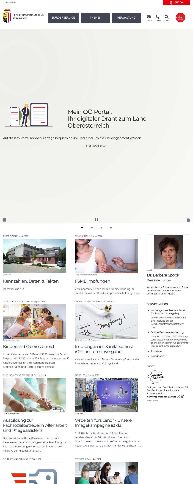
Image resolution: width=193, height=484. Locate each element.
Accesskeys (10, 2)
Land (176, 3)
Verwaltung (126, 17)
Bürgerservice (63, 17)
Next (187, 222)
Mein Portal (96, 145)
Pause (96, 218)
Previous (6, 221)
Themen (95, 17)
